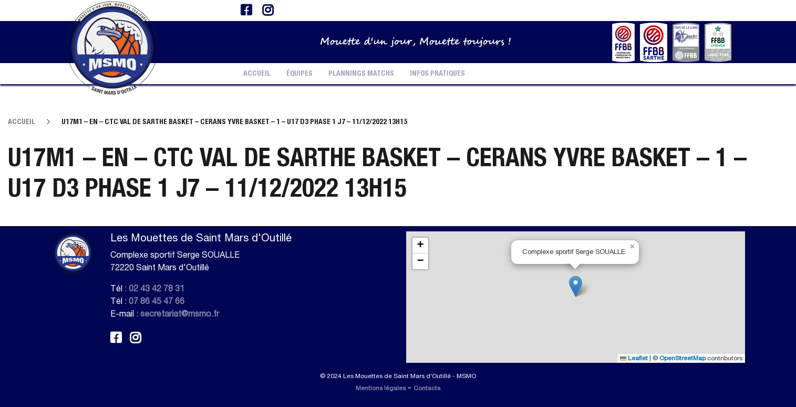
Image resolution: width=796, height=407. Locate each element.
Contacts (426, 388)
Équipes (299, 73)
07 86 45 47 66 (156, 301)
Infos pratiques (437, 73)
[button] (575, 286)
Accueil (257, 73)
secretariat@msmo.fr (179, 313)
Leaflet (634, 358)
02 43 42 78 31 (156, 288)
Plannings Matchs (361, 73)
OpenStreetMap (682, 358)
